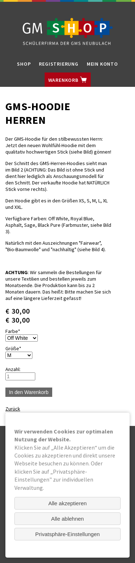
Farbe (16, 331)
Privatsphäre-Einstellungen (67, 534)
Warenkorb (67, 79)
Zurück (12, 408)
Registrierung (58, 64)
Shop (24, 64)
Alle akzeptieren (67, 503)
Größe (16, 348)
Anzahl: (13, 369)
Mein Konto (102, 64)
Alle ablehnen (67, 519)
